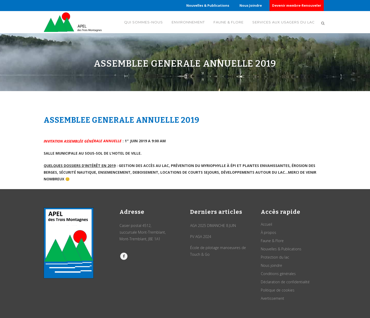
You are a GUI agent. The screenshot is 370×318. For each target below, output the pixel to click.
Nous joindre (271, 265)
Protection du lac (275, 257)
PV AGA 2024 (200, 236)
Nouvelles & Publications (207, 5)
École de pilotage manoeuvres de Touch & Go (218, 251)
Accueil (266, 224)
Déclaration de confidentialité (285, 282)
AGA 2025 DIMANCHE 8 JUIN (213, 225)
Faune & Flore (272, 241)
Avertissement (272, 298)
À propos (268, 232)
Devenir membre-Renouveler (296, 5)
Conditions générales (278, 274)
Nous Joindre (250, 5)
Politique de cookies (277, 290)
